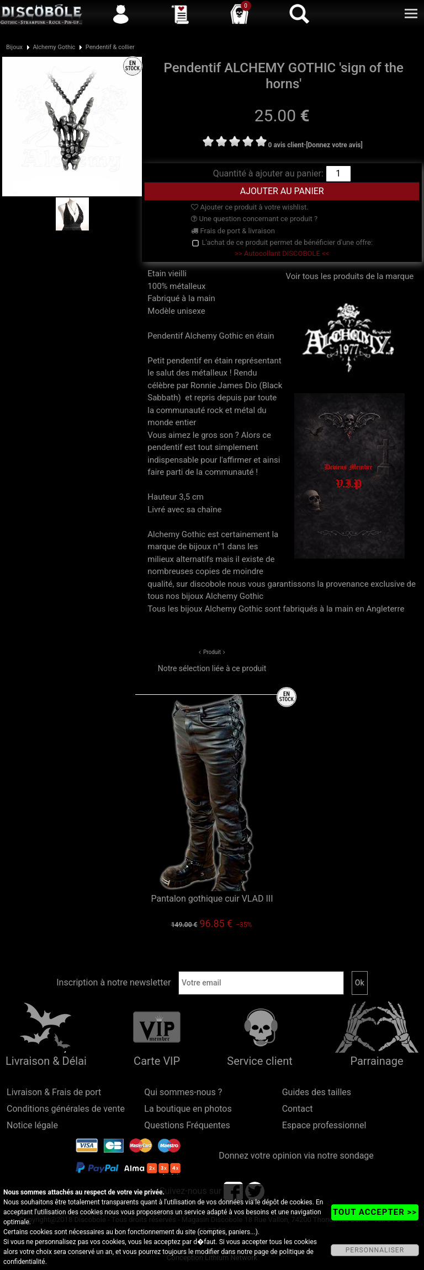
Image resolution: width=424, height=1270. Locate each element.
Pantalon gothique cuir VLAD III (212, 898)
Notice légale (32, 1125)
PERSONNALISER (375, 1250)
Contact (297, 1108)
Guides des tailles (316, 1092)
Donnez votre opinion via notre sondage (296, 1155)
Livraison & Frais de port (54, 1092)
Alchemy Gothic (54, 47)
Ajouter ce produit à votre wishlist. (249, 207)
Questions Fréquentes (187, 1125)
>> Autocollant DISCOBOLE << (282, 253)
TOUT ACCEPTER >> (375, 1212)
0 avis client (286, 145)
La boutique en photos (187, 1108)
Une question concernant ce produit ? (254, 219)
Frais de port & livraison (233, 231)
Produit (212, 652)
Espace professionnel (324, 1125)
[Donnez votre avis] (334, 145)
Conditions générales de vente (66, 1108)
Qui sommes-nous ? (183, 1092)
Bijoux (14, 47)
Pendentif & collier (110, 47)
